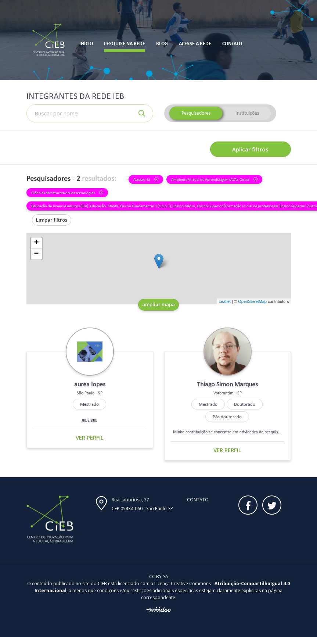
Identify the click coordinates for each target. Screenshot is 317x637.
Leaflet (225, 301)
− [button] (36, 254)
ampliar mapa (158, 304)
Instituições (247, 113)
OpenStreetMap (252, 301)
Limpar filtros (51, 219)
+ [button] (36, 242)
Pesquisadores (195, 113)
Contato (198, 500)
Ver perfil (90, 437)
